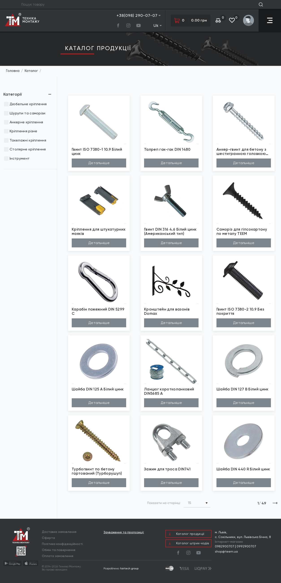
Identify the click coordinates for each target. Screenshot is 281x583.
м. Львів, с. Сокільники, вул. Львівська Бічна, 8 (243, 534)
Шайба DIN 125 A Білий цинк (98, 389)
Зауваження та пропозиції (124, 532)
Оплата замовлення (57, 556)
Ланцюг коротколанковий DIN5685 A (169, 391)
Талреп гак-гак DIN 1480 (167, 149)
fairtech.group (129, 568)
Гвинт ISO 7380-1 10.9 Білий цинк (97, 151)
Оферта (48, 538)
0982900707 (224, 546)
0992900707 (246, 546)
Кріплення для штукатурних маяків (98, 231)
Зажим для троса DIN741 (167, 469)
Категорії (12, 94)
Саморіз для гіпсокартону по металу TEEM (241, 231)
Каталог (31, 71)
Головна (12, 71)
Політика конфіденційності (62, 544)
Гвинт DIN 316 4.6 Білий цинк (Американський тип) (170, 231)
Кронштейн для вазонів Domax (167, 311)
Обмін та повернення (58, 550)
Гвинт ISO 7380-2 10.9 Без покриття (240, 311)
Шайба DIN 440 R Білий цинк (243, 469)
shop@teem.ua (226, 551)
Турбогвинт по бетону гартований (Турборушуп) (97, 471)
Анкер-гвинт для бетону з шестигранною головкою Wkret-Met (241, 151)
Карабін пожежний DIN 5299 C (98, 311)
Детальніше (99, 163)
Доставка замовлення (59, 532)
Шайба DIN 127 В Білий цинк (242, 389)
